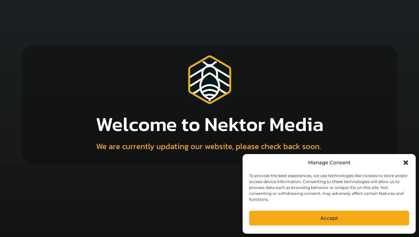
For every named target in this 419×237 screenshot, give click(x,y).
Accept (329, 218)
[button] (406, 162)
